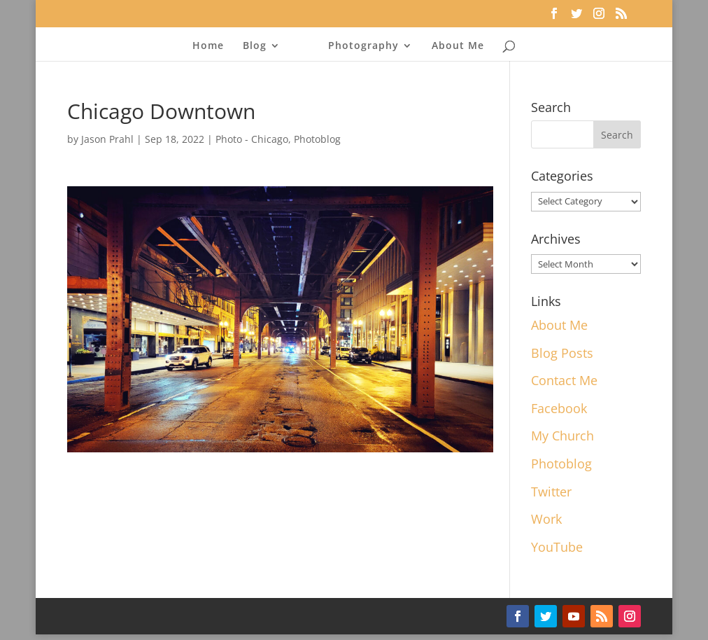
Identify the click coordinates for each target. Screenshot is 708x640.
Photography (363, 46)
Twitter (551, 491)
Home (208, 46)
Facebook (559, 408)
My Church (562, 435)
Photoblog (317, 139)
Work (546, 518)
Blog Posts (562, 353)
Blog (255, 46)
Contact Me (564, 380)
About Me (458, 46)
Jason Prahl (107, 139)
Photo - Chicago (251, 139)
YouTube (557, 546)
